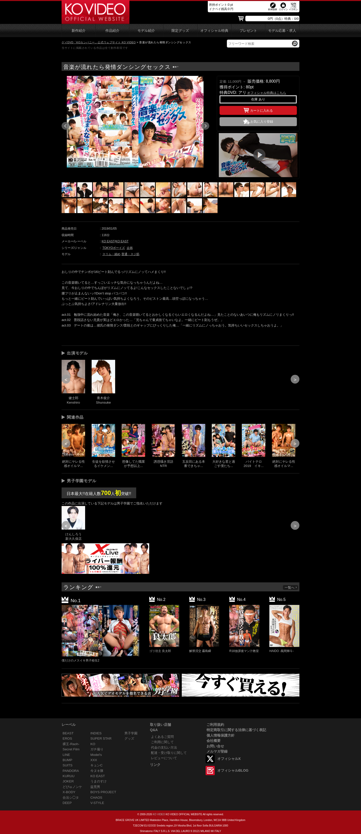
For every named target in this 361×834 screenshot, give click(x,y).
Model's (96, 755)
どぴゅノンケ (72, 787)
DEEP (67, 803)
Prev (66, 126)
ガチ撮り (96, 749)
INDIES (96, 733)
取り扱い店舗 (160, 725)
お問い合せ (215, 746)
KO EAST (108, 241)
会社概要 (214, 741)
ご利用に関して (162, 742)
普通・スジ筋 (130, 254)
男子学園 (130, 733)
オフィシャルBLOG (232, 770)
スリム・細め (111, 254)
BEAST (68, 733)
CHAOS (96, 797)
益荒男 (95, 787)
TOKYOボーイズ (113, 248)
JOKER (68, 781)
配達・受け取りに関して (169, 753)
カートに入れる (258, 109)
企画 (130, 248)
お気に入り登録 (261, 121)
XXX (93, 760)
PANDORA (71, 771)
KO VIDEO (159, 814)
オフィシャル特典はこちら (266, 93)
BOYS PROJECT (103, 792)
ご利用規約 (215, 725)
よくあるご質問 (162, 737)
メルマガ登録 (217, 751)
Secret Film (71, 749)
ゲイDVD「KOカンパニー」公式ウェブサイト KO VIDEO (99, 42)
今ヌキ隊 (96, 771)
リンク (155, 765)
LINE (66, 755)
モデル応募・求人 (282, 31)
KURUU (69, 776)
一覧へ (291, 587)
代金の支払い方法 (164, 747)
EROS (67, 738)
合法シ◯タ (71, 797)
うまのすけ (98, 781)
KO (92, 744)
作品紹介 (112, 31)
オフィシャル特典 (214, 31)
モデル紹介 (146, 31)
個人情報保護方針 (221, 735)
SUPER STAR (100, 738)
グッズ (129, 738)
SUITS (67, 765)
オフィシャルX (229, 759)
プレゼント (248, 31)
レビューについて (164, 758)
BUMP (67, 760)
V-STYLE (97, 803)
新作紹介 (79, 31)
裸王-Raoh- (71, 744)
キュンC (96, 765)
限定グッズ (180, 31)
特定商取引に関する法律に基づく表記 (236, 730)
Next (205, 126)
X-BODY (69, 792)
